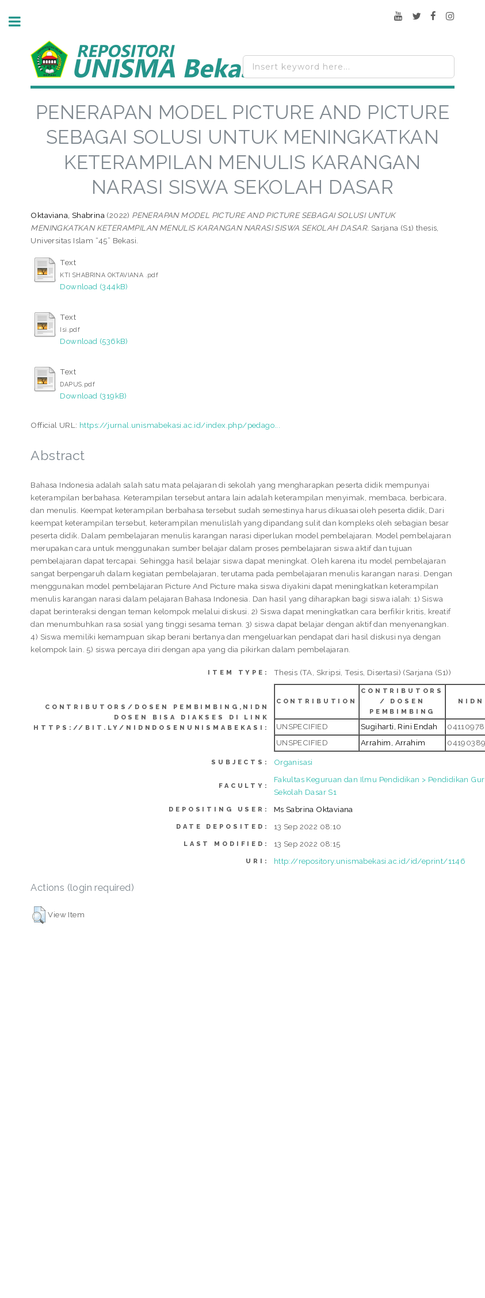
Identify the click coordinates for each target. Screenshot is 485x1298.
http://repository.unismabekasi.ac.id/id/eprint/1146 (369, 861)
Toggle (20, 21)
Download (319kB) (93, 395)
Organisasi (293, 762)
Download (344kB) (94, 286)
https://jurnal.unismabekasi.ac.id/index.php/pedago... (179, 425)
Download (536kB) (94, 341)
